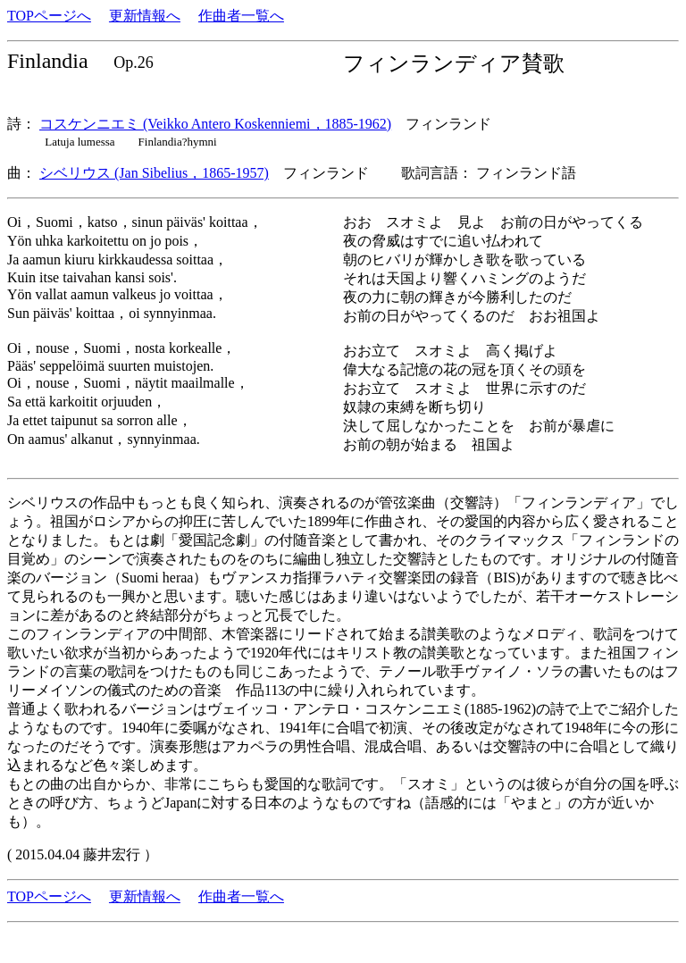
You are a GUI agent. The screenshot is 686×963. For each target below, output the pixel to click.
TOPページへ (49, 15)
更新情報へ (144, 15)
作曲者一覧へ (241, 15)
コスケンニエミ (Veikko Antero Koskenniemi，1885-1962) (215, 123)
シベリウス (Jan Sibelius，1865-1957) (154, 172)
